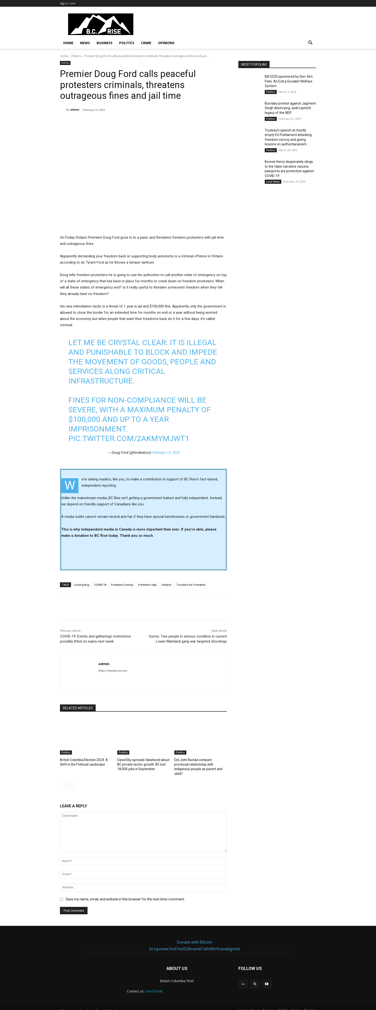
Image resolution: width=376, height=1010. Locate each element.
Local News (273, 181)
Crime (146, 43)
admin (74, 109)
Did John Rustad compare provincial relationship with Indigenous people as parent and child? (199, 764)
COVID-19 (100, 584)
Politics (126, 43)
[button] (310, 43)
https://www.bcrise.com (112, 670)
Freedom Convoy (122, 584)
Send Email (153, 986)
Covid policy (81, 584)
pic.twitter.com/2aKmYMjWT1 (128, 438)
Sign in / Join (68, 3)
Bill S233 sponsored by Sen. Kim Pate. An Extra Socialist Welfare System (289, 81)
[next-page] (71, 780)
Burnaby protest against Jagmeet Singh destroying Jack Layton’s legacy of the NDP (290, 108)
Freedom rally (147, 584)
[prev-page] (63, 780)
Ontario (166, 584)
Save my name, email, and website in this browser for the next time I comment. (125, 894)
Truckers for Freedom (191, 584)
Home (68, 43)
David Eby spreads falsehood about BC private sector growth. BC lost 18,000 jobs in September (142, 764)
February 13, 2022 (166, 452)
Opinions (166, 43)
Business (104, 43)
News (85, 43)
